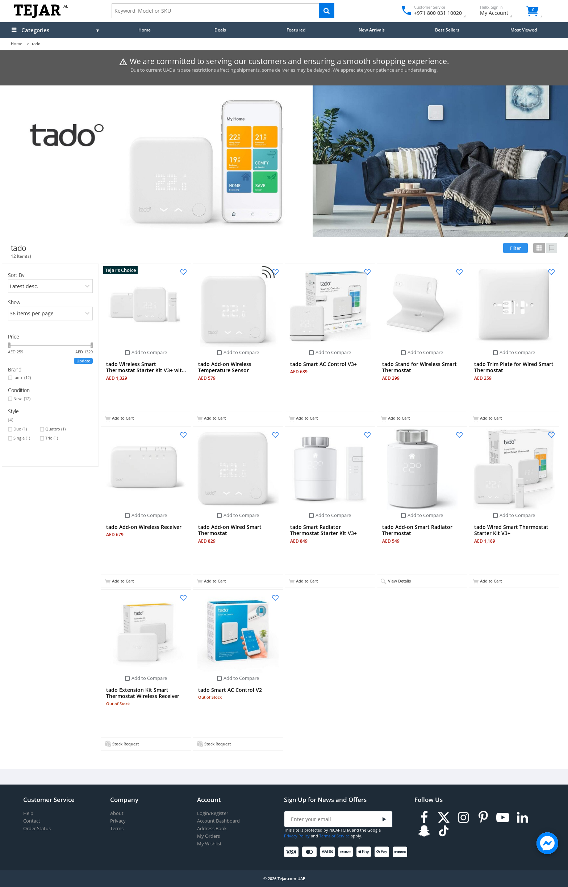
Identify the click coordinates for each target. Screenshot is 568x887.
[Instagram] (463, 817)
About (117, 813)
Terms (117, 828)
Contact (31, 821)
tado (22, 377)
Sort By (16, 275)
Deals (220, 30)
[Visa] (292, 852)
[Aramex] (401, 852)
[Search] (326, 10)
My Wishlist (209, 843)
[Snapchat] (424, 831)
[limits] (50, 313)
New (21, 398)
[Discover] (346, 852)
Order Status (37, 828)
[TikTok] (444, 831)
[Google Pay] (383, 852)
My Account (500, 11)
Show (14, 302)
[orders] (50, 286)
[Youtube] (503, 817)
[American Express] (328, 852)
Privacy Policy (297, 835)
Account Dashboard (218, 821)
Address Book (212, 828)
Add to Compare (149, 352)
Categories (35, 30)
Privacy (118, 821)
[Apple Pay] (364, 852)
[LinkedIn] (522, 817)
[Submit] (384, 819)
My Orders (208, 836)
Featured (296, 30)
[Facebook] (424, 817)
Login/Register (212, 813)
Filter (515, 248)
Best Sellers (447, 30)
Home (144, 30)
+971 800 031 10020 (435, 13)
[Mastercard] (310, 852)
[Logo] (37, 16)
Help (28, 813)
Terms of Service (334, 835)
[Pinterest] (483, 817)
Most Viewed (523, 30)
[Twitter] (444, 817)
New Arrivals (372, 30)
